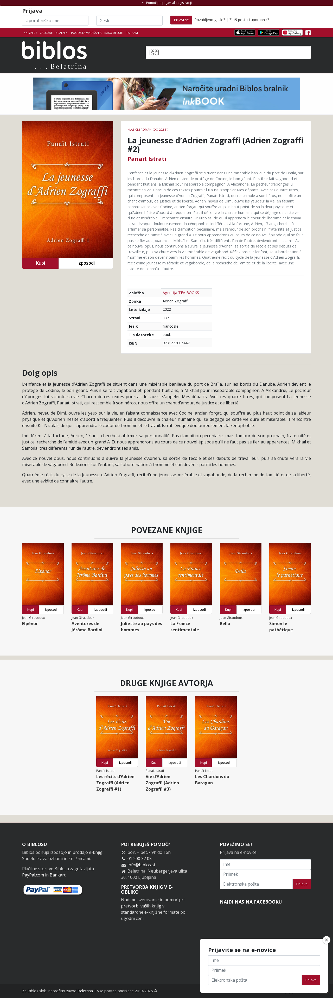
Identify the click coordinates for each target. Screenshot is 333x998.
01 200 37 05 (139, 858)
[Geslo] (129, 21)
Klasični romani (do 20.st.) (147, 129)
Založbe (46, 33)
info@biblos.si (141, 865)
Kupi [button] (40, 263)
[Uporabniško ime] (55, 21)
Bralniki (61, 33)
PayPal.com (33, 875)
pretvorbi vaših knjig (141, 906)
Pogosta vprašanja (86, 33)
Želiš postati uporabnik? (249, 19)
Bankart (58, 875)
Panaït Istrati (146, 158)
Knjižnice (30, 33)
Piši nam (132, 33)
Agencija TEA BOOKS (181, 292)
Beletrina (85, 990)
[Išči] (228, 52)
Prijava (302, 883)
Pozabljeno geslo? (209, 19)
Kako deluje (113, 33)
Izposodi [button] (86, 263)
